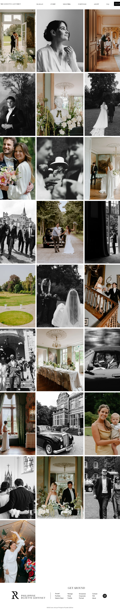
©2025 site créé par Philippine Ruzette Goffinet (60, 607)
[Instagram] (105, 596)
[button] (64, 4)
